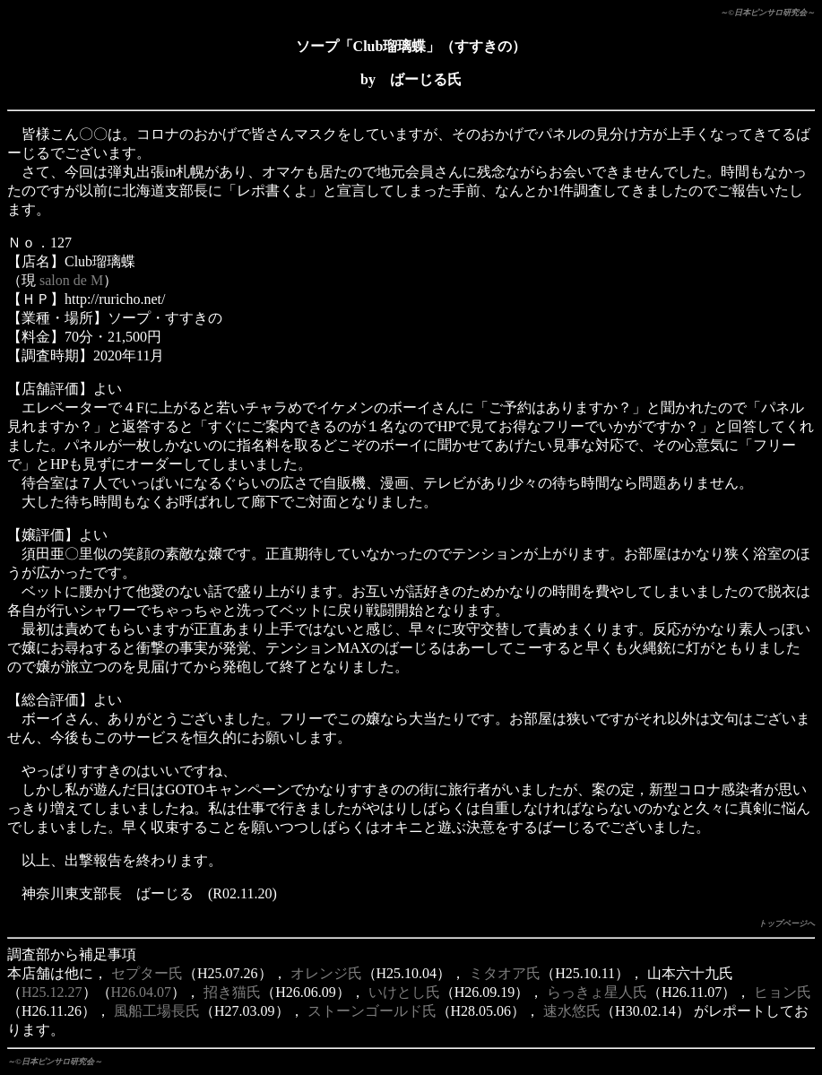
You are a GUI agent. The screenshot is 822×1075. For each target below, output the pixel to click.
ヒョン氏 (782, 992)
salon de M (71, 280)
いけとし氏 (404, 992)
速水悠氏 (572, 1011)
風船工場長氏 (157, 1011)
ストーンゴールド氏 (372, 1011)
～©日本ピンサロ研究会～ (767, 12)
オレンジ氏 (326, 973)
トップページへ (786, 923)
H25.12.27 (52, 992)
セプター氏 (147, 973)
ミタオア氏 (505, 973)
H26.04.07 (141, 992)
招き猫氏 (232, 992)
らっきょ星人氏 (597, 992)
